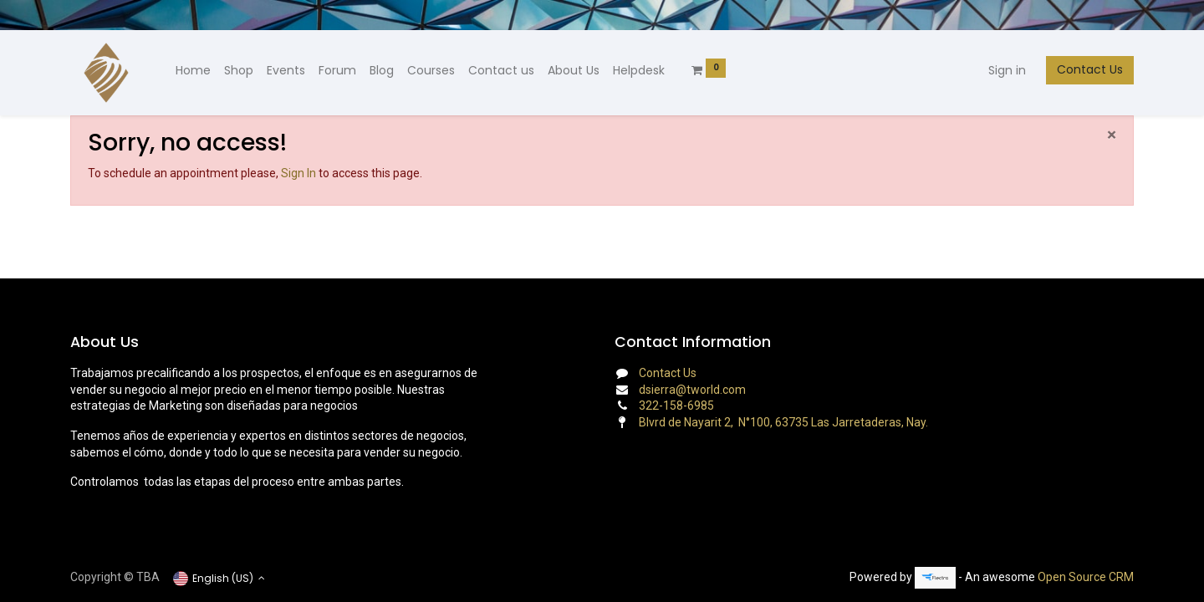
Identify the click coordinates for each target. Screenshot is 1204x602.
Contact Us (1090, 69)
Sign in (1007, 70)
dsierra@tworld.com (692, 389)
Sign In (298, 173)
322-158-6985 (676, 405)
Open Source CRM (1086, 577)
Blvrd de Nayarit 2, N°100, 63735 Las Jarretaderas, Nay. (783, 422)
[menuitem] (193, 71)
